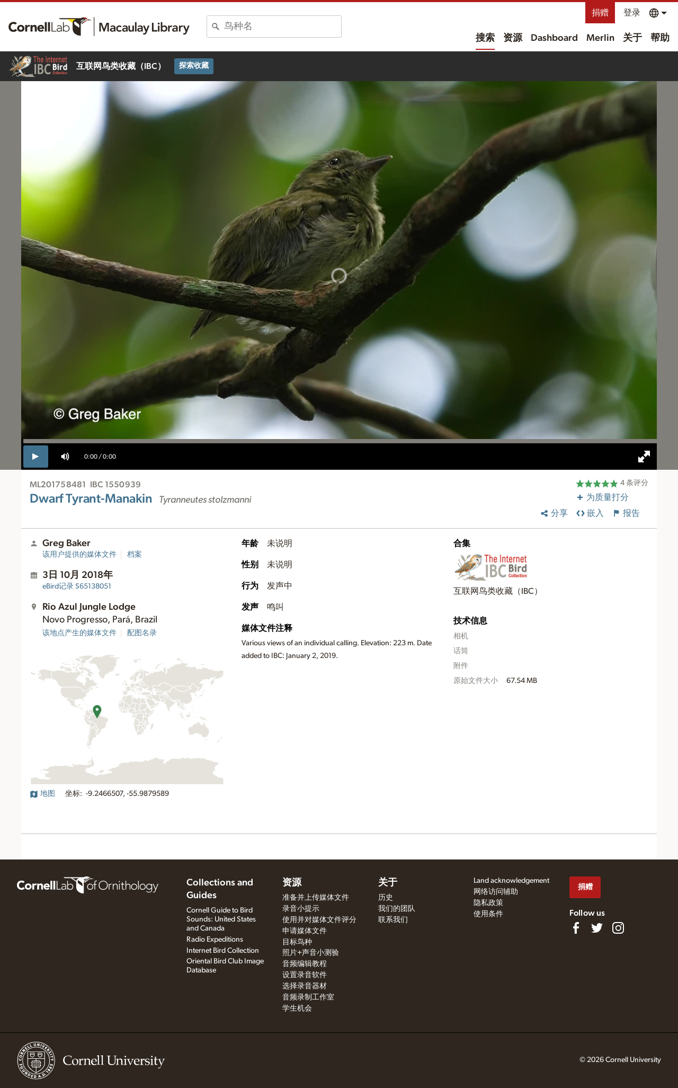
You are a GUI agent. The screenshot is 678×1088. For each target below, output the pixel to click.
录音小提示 (300, 908)
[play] (35, 456)
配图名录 (142, 633)
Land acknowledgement (511, 880)
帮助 (660, 38)
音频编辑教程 (304, 964)
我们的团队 (396, 908)
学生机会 (297, 1008)
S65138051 (76, 586)
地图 (42, 793)
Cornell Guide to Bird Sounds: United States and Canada (221, 919)
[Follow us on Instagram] (618, 928)
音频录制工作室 (308, 997)
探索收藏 (194, 65)
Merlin (600, 38)
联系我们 (393, 920)
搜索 (485, 38)
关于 (632, 38)
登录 (631, 12)
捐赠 (600, 12)
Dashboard (554, 38)
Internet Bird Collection (222, 950)
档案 (134, 554)
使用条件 (488, 914)
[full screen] (644, 456)
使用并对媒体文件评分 (319, 920)
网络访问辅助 (496, 892)
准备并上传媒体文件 (315, 897)
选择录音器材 (304, 986)
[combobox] (282, 26)
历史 (385, 897)
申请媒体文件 (304, 931)
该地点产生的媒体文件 (79, 633)
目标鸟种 (297, 942)
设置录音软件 (304, 975)
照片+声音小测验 (310, 953)
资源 (512, 38)
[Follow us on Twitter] (597, 928)
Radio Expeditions (214, 939)
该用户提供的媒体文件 (79, 554)
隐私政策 (488, 903)
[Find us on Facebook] (575, 928)
